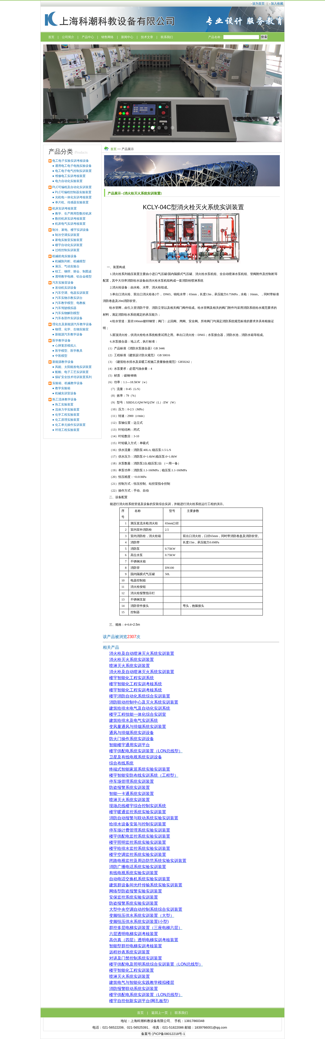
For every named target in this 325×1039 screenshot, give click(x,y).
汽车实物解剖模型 (67, 313)
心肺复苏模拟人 (65, 345)
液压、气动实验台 (67, 266)
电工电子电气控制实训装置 (73, 171)
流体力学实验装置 (67, 409)
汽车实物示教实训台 (69, 298)
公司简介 (68, 37)
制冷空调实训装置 (67, 235)
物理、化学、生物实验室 (72, 329)
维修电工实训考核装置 (70, 176)
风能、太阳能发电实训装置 (73, 367)
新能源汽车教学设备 (69, 334)
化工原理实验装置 (67, 419)
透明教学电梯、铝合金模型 (73, 276)
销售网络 (107, 37)
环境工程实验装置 (67, 430)
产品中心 (88, 37)
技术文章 (147, 37)
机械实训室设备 (65, 393)
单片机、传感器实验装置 (72, 202)
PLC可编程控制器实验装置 (73, 192)
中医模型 (61, 356)
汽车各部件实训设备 (69, 318)
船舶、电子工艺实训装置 (72, 372)
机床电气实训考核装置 (70, 223)
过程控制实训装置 (67, 250)
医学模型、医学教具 (69, 350)
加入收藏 (277, 3)
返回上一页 (159, 1013)
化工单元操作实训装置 (70, 425)
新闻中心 (127, 37)
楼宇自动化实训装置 (69, 245)
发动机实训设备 (65, 287)
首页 (51, 37)
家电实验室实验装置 (69, 240)
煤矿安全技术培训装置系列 (73, 377)
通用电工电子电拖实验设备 (73, 166)
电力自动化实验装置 (69, 181)
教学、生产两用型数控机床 (73, 213)
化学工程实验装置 (67, 414)
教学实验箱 (62, 388)
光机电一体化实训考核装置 (73, 197)
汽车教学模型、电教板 (70, 303)
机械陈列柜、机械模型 (70, 261)
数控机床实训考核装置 (70, 218)
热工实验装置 (64, 404)
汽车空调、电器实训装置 (72, 293)
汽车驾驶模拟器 (65, 308)
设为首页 (258, 3)
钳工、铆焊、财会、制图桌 (73, 271)
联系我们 (167, 37)
